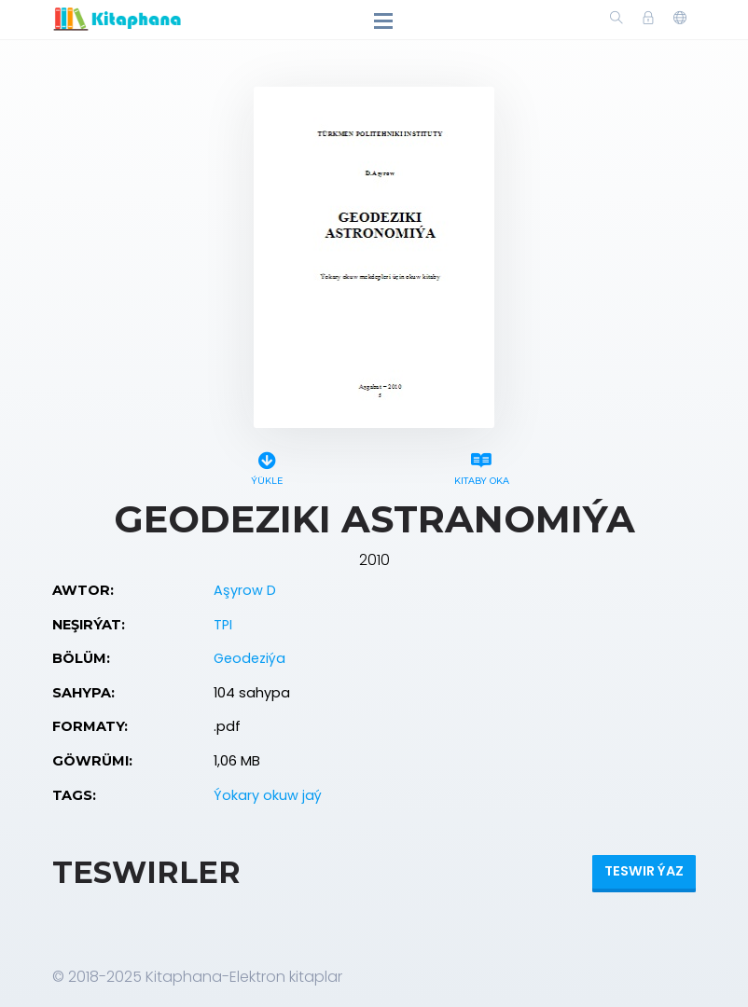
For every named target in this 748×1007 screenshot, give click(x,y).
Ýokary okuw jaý (268, 795)
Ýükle (266, 466)
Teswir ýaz (644, 871)
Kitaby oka (481, 466)
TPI (223, 624)
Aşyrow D (245, 590)
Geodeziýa (249, 658)
